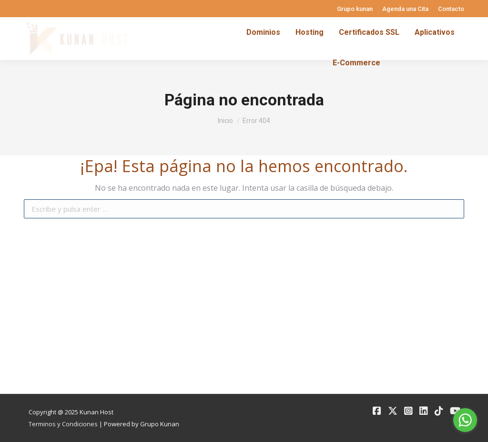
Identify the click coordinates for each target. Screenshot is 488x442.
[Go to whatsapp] (465, 420)
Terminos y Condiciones (63, 424)
